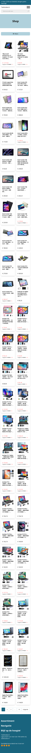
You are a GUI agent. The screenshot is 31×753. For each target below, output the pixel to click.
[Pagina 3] (11, 709)
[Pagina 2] (7, 709)
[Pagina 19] (19, 709)
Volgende (25, 709)
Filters (15, 34)
